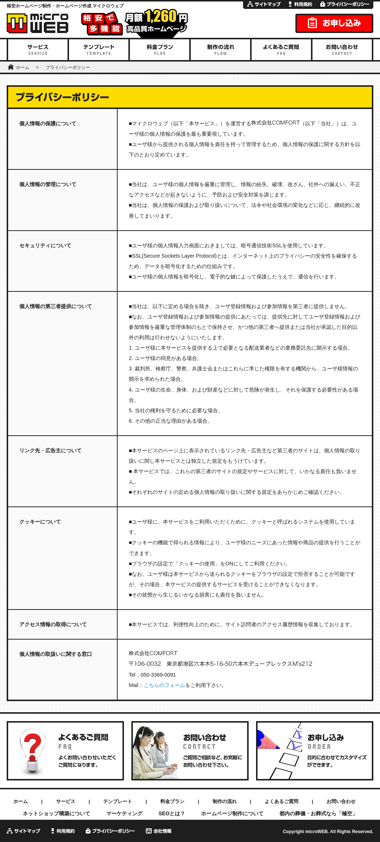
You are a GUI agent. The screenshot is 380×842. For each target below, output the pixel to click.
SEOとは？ (171, 813)
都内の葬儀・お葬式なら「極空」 (318, 813)
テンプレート (117, 801)
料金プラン (172, 801)
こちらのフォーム (164, 685)
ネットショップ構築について (56, 813)
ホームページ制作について (232, 813)
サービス (65, 801)
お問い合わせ (341, 801)
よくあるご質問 (281, 801)
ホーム (22, 67)
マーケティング (124, 813)
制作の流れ (225, 801)
